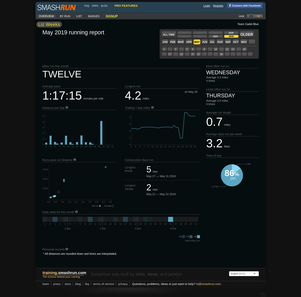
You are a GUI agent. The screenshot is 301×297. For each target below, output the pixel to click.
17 (170, 54)
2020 (231, 33)
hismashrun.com (208, 284)
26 (221, 54)
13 (233, 49)
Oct (235, 41)
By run (65, 16)
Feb (172, 41)
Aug (220, 41)
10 (215, 49)
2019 (231, 36)
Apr (189, 41)
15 (244, 49)
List (79, 16)
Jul (212, 41)
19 (181, 54)
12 (227, 49)
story (68, 284)
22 (198, 54)
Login (206, 5)
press (57, 284)
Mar (181, 41)
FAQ (86, 6)
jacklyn (175, 274)
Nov (244, 41)
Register (218, 5)
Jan (165, 41)
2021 (215, 36)
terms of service (103, 284)
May (197, 41)
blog (104, 6)
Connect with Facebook (244, 5)
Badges (93, 16)
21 (192, 54)
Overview (46, 16)
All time (169, 34)
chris (140, 274)
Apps (95, 6)
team (46, 284)
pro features (126, 5)
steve (152, 274)
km (251, 16)
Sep (228, 41)
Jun (204, 41)
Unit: (242, 16)
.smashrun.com (64, 273)
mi (258, 16)
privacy (123, 284)
